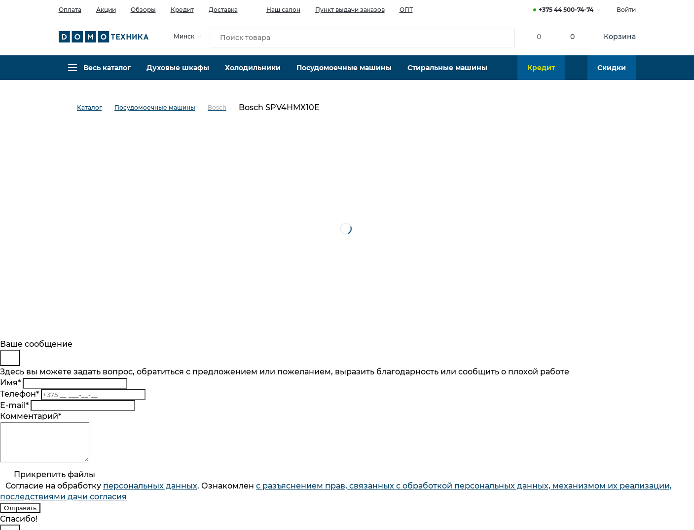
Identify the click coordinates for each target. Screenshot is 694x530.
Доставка (223, 9)
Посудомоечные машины (344, 71)
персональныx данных (150, 493)
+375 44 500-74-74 (566, 9)
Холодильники (253, 71)
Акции (106, 9)
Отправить (20, 515)
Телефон (19, 394)
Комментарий (30, 416)
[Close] (10, 358)
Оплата (70, 9)
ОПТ (406, 9)
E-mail (14, 405)
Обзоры (143, 9)
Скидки (611, 71)
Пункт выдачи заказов (350, 9)
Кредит (182, 9)
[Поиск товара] (362, 36)
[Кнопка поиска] (501, 36)
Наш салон (276, 9)
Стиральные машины (447, 71)
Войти (626, 9)
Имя (10, 382)
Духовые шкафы (177, 71)
